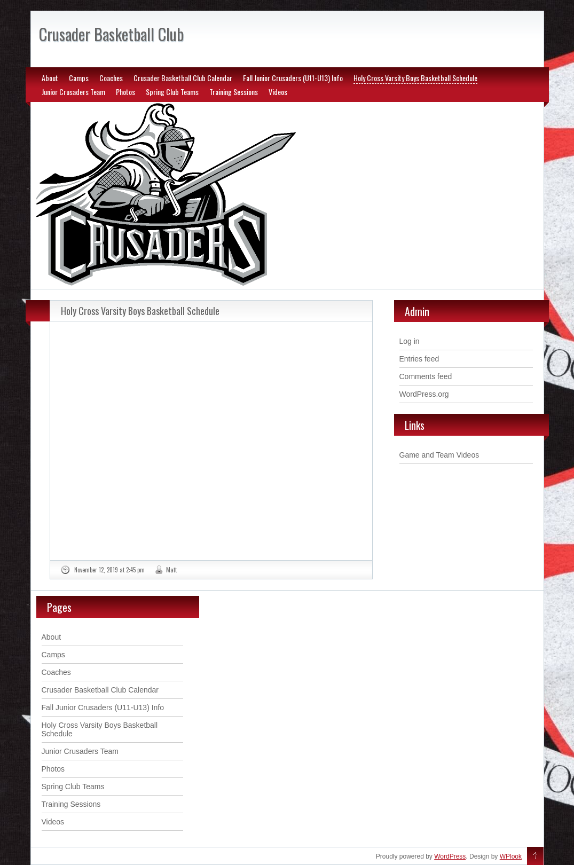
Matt (171, 569)
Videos (278, 91)
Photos (125, 91)
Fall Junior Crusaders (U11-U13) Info (293, 77)
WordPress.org (424, 394)
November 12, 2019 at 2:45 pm (109, 569)
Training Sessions (233, 91)
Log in (409, 341)
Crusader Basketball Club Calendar (182, 77)
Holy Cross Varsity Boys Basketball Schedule (415, 77)
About (50, 77)
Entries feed (419, 359)
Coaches (111, 77)
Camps (79, 77)
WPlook (511, 856)
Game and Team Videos (439, 455)
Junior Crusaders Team (73, 91)
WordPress (450, 856)
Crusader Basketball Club (111, 34)
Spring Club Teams (172, 91)
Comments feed (425, 376)
